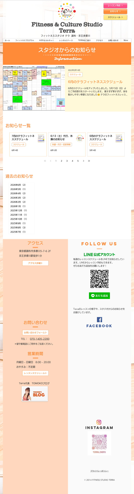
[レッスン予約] (115, 5)
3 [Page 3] (67, 161)
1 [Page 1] (56, 161)
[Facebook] (99, 319)
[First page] (45, 161)
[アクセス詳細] (35, 263)
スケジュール (75, 74)
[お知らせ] (115, 11)
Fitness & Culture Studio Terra (66, 27)
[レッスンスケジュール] (35, 373)
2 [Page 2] (61, 161)
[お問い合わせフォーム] (35, 332)
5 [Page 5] (78, 161)
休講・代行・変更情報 (61, 144)
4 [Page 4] (72, 161)
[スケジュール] (115, 17)
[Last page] (89, 161)
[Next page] (83, 161)
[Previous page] (50, 161)
